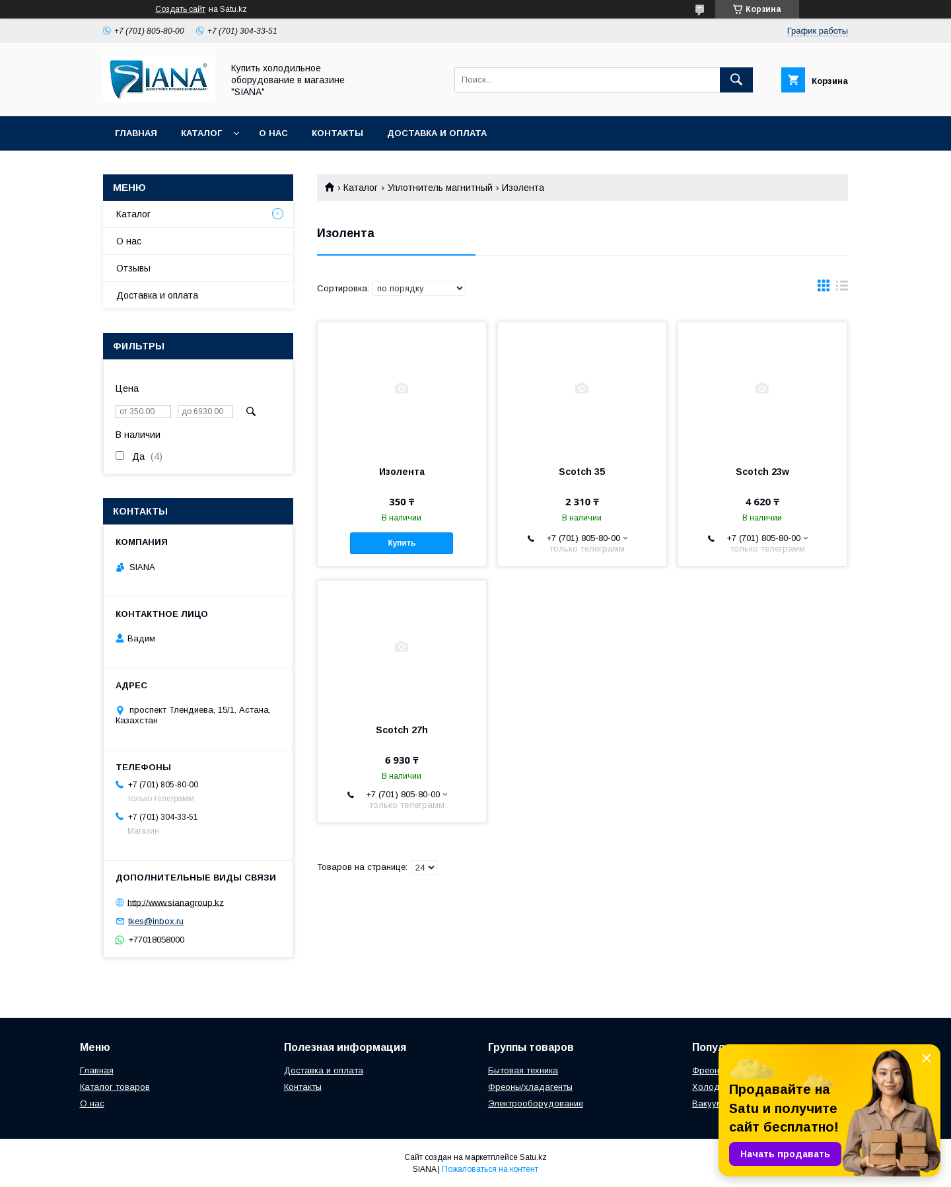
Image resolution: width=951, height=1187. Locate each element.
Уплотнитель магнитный (440, 187)
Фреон (705, 1070)
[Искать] (736, 79)
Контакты (337, 133)
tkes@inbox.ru (156, 921)
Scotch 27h (402, 730)
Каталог (201, 133)
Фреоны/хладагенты (530, 1087)
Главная (136, 133)
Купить (401, 543)
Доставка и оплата (437, 133)
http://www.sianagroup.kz (175, 902)
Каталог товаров (115, 1087)
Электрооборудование (535, 1103)
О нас (273, 133)
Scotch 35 (582, 471)
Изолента (402, 471)
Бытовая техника (523, 1070)
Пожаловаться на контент (490, 1169)
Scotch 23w (762, 471)
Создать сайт (180, 9)
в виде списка (842, 288)
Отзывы (133, 268)
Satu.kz (533, 1157)
